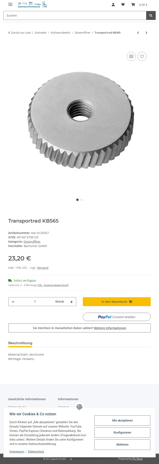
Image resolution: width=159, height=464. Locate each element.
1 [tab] (77, 200)
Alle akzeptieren (121, 420)
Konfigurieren (121, 432)
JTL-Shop (137, 458)
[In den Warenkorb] (11, 46)
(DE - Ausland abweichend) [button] (53, 285)
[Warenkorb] (139, 4)
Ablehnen (122, 444)
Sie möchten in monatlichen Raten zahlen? (79, 328)
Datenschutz (37, 451)
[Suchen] (74, 15)
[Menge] (34, 301)
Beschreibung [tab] (20, 343)
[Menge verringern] (13, 301)
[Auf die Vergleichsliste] (131, 56)
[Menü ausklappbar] (10, 2)
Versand (42, 268)
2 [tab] (81, 200)
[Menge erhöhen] (71, 301)
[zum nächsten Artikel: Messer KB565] (146, 32)
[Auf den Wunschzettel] (142, 56)
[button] (113, 4)
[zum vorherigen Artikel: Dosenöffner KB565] (138, 32)
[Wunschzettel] (123, 4)
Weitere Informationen (110, 328)
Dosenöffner (32, 242)
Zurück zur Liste (21, 32)
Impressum (17, 451)
